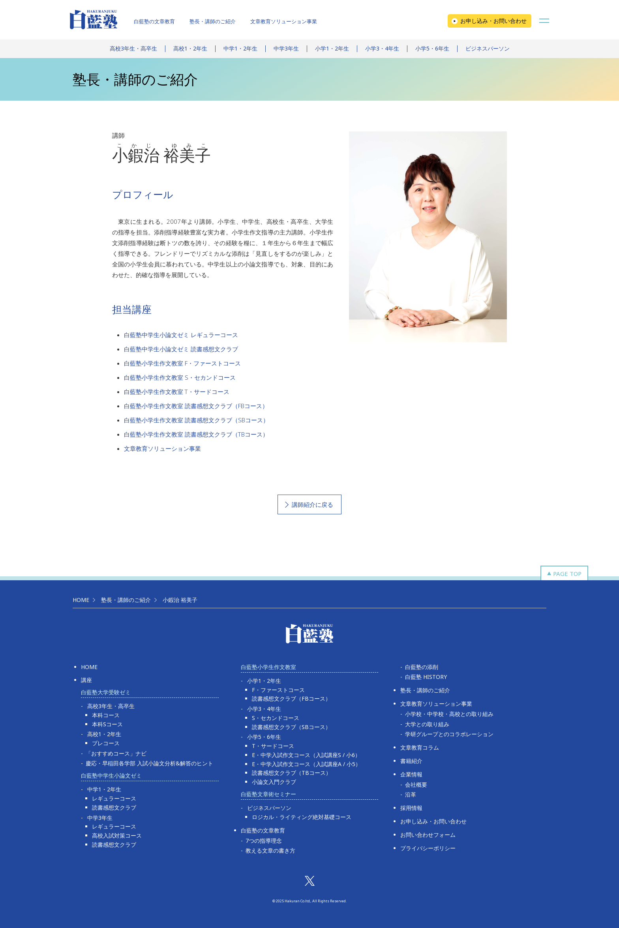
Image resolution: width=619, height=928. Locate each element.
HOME (81, 600)
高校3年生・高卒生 (133, 48)
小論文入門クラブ (274, 782)
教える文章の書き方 (270, 850)
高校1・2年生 (190, 48)
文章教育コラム (419, 747)
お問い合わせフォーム (428, 834)
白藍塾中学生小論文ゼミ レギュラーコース (181, 335)
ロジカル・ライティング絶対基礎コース (301, 817)
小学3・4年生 (382, 48)
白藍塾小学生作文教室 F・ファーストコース (182, 363)
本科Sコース (107, 724)
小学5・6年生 (432, 48)
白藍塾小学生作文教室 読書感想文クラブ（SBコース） (196, 420)
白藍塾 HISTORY (426, 677)
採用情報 (411, 808)
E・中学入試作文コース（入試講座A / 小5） (306, 764)
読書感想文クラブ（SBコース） (291, 727)
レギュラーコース (114, 798)
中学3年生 (286, 48)
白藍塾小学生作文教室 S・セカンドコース (180, 377)
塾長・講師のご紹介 (212, 21)
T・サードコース (273, 746)
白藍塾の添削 (421, 667)
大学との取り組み (427, 724)
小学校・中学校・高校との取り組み (449, 714)
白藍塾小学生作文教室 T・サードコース (176, 392)
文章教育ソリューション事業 (283, 21)
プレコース (106, 743)
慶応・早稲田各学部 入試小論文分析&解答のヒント (149, 763)
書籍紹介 (411, 761)
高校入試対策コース (117, 835)
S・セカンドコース (275, 718)
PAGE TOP (567, 573)
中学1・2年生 (240, 48)
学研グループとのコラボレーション (449, 734)
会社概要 (416, 784)
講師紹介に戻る (312, 504)
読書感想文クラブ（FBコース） (291, 698)
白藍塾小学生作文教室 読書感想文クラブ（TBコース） (196, 434)
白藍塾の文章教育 (154, 21)
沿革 (410, 794)
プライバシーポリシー (428, 848)
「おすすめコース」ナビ (116, 753)
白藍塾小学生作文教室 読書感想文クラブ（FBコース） (196, 406)
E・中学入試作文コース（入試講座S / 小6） (306, 755)
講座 (86, 680)
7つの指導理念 (264, 840)
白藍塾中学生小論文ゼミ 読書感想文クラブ (181, 349)
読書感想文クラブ (114, 807)
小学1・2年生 (332, 48)
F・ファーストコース (278, 690)
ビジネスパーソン (487, 48)
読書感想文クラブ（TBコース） (291, 772)
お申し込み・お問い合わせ (493, 20)
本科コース (106, 715)
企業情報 (411, 774)
